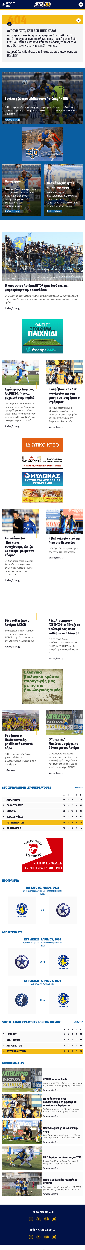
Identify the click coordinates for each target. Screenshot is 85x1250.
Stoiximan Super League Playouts (26, 788)
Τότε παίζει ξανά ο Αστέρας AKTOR (17, 623)
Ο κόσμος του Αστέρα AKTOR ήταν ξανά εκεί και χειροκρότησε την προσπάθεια (36, 288)
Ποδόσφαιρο (10, 770)
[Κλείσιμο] (78, 20)
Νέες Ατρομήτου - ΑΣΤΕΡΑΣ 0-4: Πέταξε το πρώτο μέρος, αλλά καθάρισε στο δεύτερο (64, 627)
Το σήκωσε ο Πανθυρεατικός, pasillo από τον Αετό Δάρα (19, 742)
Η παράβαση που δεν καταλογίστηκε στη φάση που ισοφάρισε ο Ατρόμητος (64, 395)
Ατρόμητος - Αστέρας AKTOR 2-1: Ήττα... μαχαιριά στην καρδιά (19, 393)
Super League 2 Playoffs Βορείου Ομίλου (31, 1022)
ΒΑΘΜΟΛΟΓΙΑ (77, 787)
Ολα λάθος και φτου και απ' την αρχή (60, 185)
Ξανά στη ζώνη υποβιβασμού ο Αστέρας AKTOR (36, 99)
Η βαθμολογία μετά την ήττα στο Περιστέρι (64, 540)
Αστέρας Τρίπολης (12, 211)
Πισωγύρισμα (14, 181)
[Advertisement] (42, 143)
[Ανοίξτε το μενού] (81, 4)
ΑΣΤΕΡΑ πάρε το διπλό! (55, 1079)
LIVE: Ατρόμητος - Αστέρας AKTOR (62, 1157)
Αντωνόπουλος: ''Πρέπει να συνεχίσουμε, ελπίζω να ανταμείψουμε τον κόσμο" (19, 546)
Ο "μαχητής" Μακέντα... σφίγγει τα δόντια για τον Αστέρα (64, 743)
